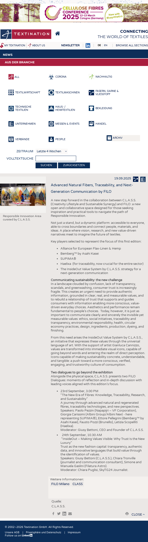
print (127, 514)
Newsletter (70, 45)
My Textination (14, 45)
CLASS (78, 484)
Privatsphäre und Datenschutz (43, 532)
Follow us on (19, 535)
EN (105, 45)
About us (38, 45)
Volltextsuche (20, 159)
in (64, 514)
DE (99, 45)
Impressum (74, 532)
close (137, 515)
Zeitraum (24, 151)
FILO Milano (60, 484)
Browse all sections (132, 45)
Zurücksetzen (74, 165)
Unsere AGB (12, 532)
